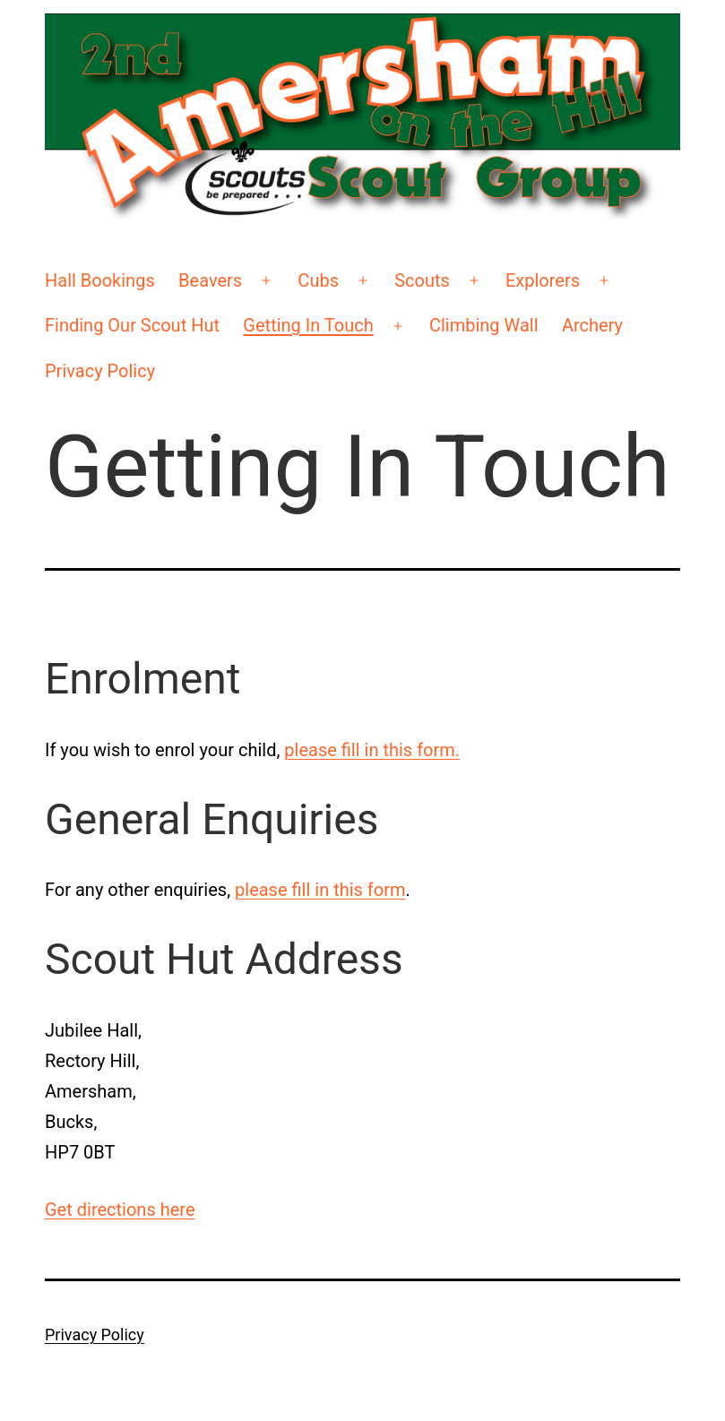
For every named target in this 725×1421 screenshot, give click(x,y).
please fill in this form (320, 889)
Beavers (210, 280)
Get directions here (120, 1209)
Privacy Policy (100, 371)
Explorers (542, 280)
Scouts (422, 280)
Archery (592, 325)
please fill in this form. (372, 750)
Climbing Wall (484, 325)
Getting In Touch (308, 325)
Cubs (318, 280)
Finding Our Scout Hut (132, 325)
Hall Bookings (100, 280)
